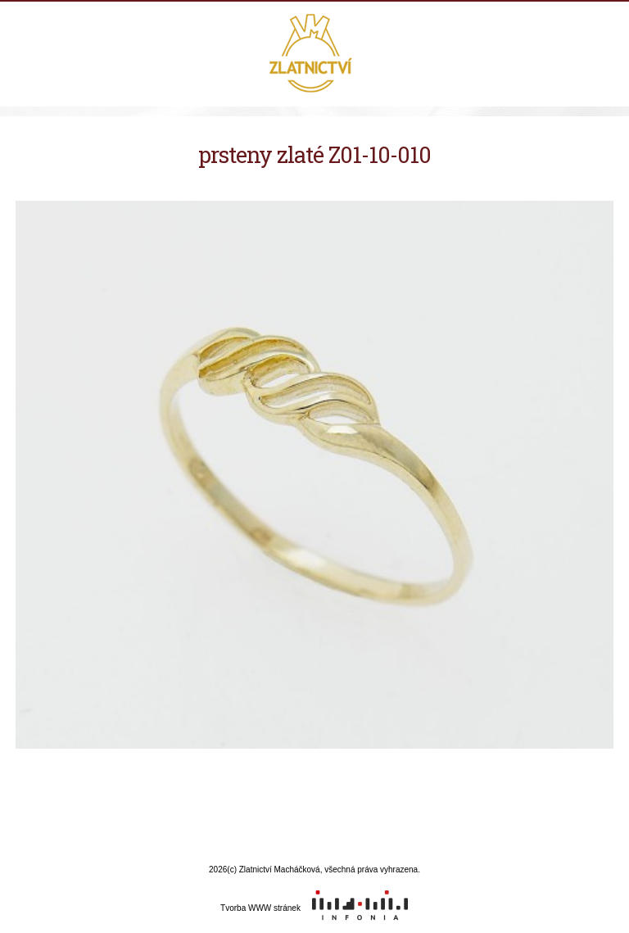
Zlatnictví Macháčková (314, 55)
